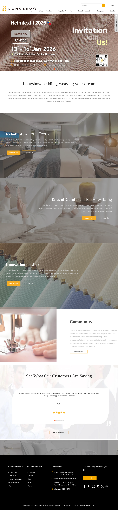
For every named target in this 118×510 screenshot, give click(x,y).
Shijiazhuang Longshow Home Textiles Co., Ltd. (50, 505)
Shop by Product (46, 11)
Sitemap (82, 505)
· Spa (29, 479)
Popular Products (65, 11)
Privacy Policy (91, 505)
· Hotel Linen (12, 472)
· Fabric (29, 486)
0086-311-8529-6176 (66, 474)
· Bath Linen (12, 476)
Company (101, 11)
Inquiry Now (90, 478)
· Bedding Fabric (13, 482)
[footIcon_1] (84, 486)
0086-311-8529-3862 (66, 472)
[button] (54, 69)
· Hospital (30, 476)
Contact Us (29, 194)
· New (10, 486)
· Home (29, 482)
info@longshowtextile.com (67, 478)
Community (92, 356)
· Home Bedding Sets (15, 479)
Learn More (13, 194)
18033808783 (66, 489)
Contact (113, 11)
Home (32, 11)
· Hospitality (31, 472)
